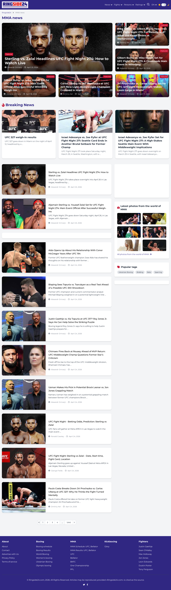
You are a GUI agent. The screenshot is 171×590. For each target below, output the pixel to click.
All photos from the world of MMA (134, 254)
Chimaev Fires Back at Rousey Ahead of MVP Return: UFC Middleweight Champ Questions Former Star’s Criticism (76, 354)
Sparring (158, 272)
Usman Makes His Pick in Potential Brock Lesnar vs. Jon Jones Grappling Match (78, 389)
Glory (106, 546)
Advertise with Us (10, 554)
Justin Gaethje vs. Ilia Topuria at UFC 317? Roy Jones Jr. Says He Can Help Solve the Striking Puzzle (77, 320)
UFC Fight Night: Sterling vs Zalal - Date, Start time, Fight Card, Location (75, 458)
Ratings (139, 5)
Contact (6, 550)
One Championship (79, 565)
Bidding (140, 272)
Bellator (74, 558)
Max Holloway (145, 554)
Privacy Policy (8, 558)
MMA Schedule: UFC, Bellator (84, 546)
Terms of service (9, 562)
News (107, 5)
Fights (117, 5)
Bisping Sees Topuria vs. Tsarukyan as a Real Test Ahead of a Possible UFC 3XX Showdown (78, 286)
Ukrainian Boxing (126, 272)
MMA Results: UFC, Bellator (83, 550)
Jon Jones (143, 558)
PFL (72, 569)
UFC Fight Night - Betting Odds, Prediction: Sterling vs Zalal (77, 423)
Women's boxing (44, 558)
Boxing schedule (44, 546)
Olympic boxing (43, 565)
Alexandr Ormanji (14, 67)
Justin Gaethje (145, 546)
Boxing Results (43, 550)
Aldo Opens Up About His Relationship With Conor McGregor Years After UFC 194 (75, 252)
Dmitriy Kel (124, 43)
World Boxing (42, 554)
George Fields (57, 471)
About (5, 546)
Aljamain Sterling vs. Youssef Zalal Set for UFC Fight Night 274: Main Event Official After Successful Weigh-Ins (77, 208)
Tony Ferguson (146, 569)
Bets (149, 272)
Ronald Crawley (57, 436)
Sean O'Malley (145, 550)
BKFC (73, 562)
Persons (128, 5)
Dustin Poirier (145, 565)
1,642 (69, 522)
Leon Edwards (145, 562)
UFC (72, 554)
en (153, 5)
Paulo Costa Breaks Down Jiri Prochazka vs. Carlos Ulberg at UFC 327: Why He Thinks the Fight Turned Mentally (76, 491)
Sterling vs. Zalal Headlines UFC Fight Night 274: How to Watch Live (78, 174)
